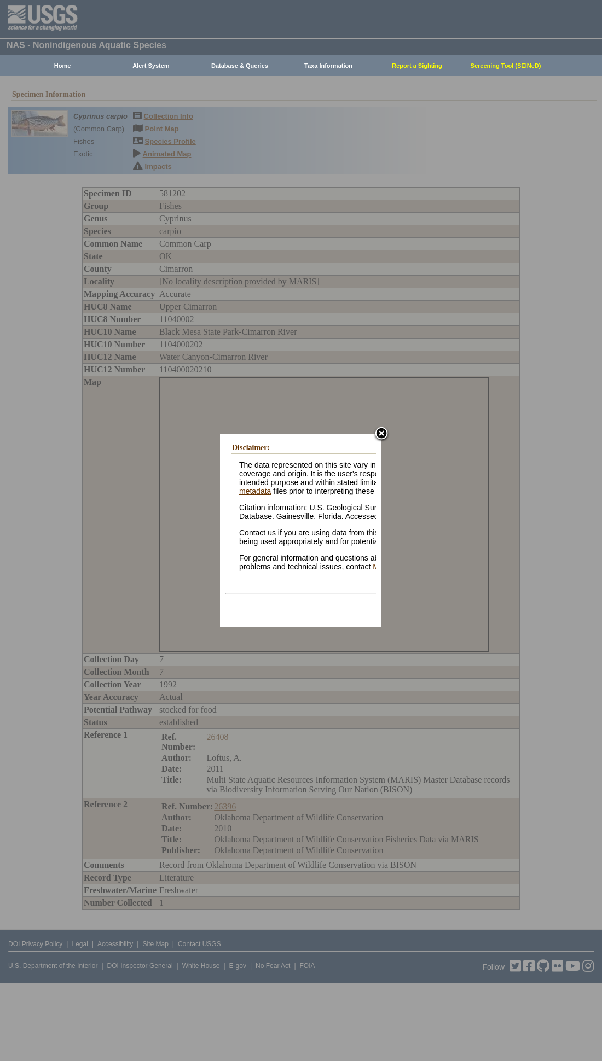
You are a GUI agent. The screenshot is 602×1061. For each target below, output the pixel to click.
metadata (255, 491)
